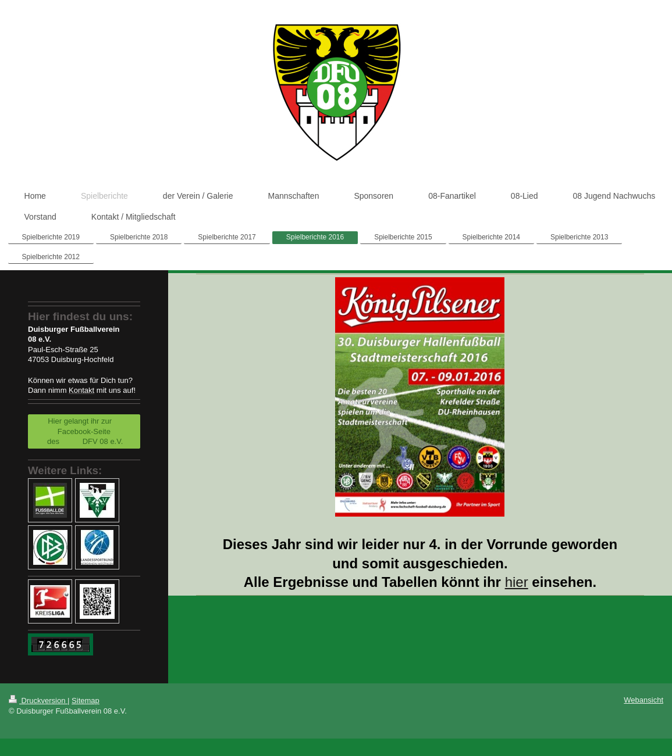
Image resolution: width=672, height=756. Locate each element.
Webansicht (643, 700)
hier (516, 582)
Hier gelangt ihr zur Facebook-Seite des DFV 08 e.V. (84, 431)
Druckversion (38, 700)
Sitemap (85, 700)
